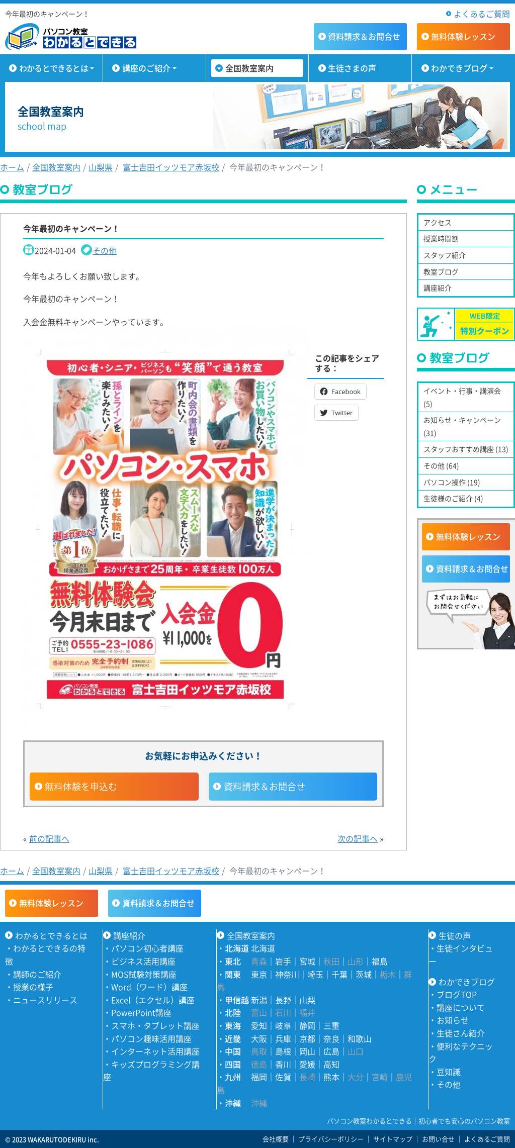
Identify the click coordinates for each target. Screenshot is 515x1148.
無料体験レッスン (468, 536)
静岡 (307, 1025)
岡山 (307, 1051)
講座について (461, 1007)
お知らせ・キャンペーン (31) (462, 426)
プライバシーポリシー (331, 1138)
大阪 (259, 1038)
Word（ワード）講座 (149, 987)
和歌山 (360, 1038)
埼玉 (315, 974)
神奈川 (287, 974)
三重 (331, 1025)
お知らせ (453, 1020)
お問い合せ (438, 1138)
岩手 (283, 961)
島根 (283, 1051)
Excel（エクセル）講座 (153, 1000)
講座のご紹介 (146, 68)
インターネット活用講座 (155, 1051)
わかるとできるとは (53, 68)
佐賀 (283, 1077)
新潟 (259, 1000)
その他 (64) (441, 465)
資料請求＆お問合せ (264, 786)
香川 (283, 1064)
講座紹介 (437, 287)
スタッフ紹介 (444, 255)
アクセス (437, 222)
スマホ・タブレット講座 (155, 1025)
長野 (283, 1000)
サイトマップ (392, 1138)
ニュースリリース (45, 1000)
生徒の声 (455, 935)
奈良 (331, 1038)
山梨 (307, 1000)
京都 (307, 1038)
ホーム (12, 167)
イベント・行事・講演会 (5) (462, 397)
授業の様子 (33, 987)
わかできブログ (459, 68)
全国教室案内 (249, 68)
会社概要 (276, 1138)
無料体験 (463, 36)
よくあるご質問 (482, 14)
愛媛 (307, 1064)
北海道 (263, 948)
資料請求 (364, 36)
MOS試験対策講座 (144, 974)
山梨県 (101, 167)
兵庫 (283, 1038)
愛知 (259, 1025)
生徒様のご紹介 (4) (453, 498)
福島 (380, 961)
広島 (331, 1051)
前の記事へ (49, 838)
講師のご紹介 (37, 974)
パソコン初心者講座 (147, 948)
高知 (331, 1064)
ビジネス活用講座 (143, 961)
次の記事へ (357, 838)
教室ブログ (441, 271)
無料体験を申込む (81, 786)
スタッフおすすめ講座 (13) (465, 449)
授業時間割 (441, 238)
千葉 (339, 974)
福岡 (259, 1077)
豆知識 (449, 1072)
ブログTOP (457, 994)
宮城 (307, 961)
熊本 (331, 1077)
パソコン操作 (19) (451, 482)
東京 (259, 974)
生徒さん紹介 (461, 1033)
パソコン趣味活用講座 (151, 1038)
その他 (105, 250)
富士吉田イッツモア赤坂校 (171, 167)
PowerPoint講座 (141, 1012)
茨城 (364, 974)
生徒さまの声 (352, 68)
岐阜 (283, 1025)
